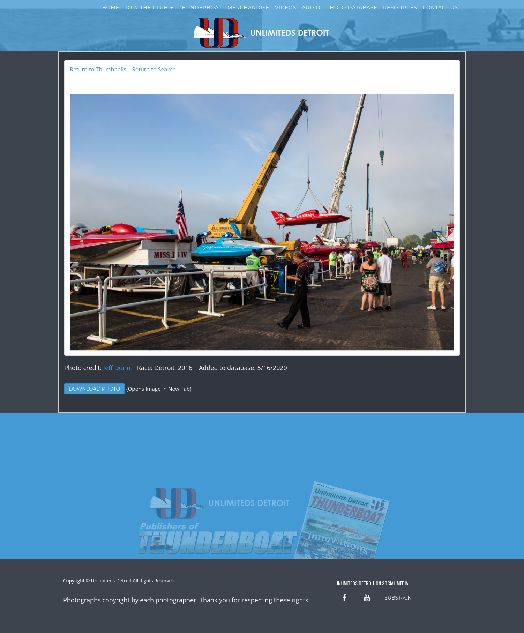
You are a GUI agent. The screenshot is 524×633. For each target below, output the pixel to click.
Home (110, 13)
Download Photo (94, 389)
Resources (400, 13)
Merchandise (248, 13)
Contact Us (440, 13)
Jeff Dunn (116, 367)
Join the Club (149, 13)
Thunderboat (200, 13)
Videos (285, 13)
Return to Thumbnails (98, 69)
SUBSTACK (397, 598)
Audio (311, 13)
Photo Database (351, 13)
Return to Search (153, 69)
